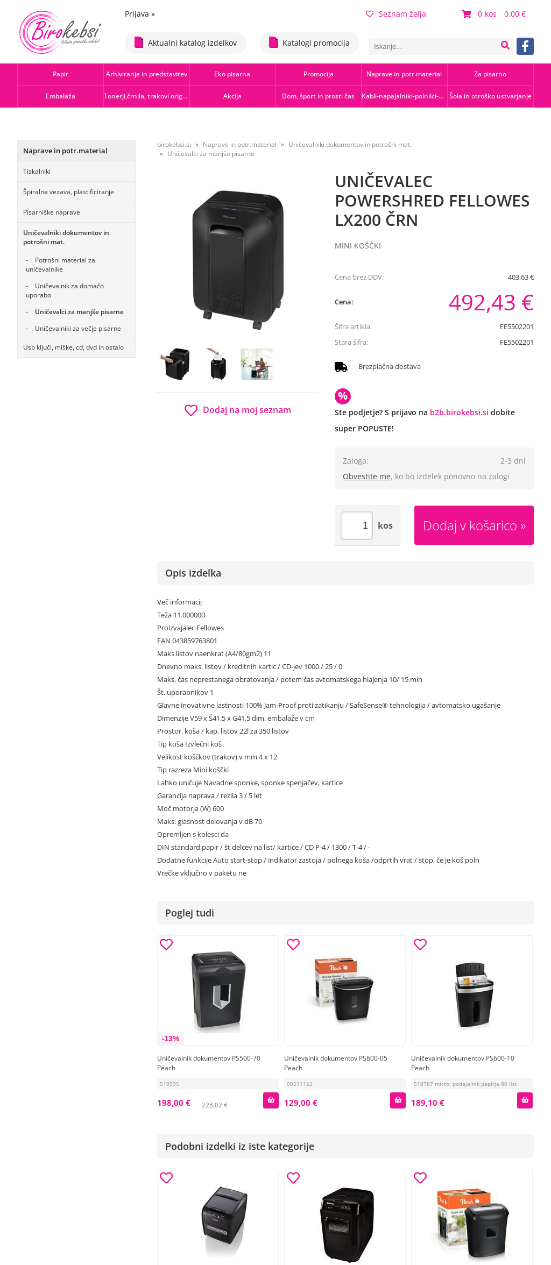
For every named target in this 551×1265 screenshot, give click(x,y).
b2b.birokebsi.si (459, 412)
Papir (60, 74)
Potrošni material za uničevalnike (60, 264)
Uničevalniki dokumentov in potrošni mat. (66, 237)
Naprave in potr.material (404, 74)
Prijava (140, 14)
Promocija (318, 74)
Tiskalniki (37, 171)
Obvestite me (367, 476)
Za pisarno (490, 74)
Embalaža (60, 96)
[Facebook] (525, 46)
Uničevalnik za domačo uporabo (65, 290)
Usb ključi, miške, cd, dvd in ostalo (73, 347)
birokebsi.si (174, 144)
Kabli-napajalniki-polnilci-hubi (404, 96)
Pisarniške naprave (51, 212)
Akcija (232, 96)
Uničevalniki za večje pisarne (78, 328)
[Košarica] (495, 14)
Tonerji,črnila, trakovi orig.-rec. (146, 96)
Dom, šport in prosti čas (318, 96)
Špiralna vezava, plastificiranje (68, 191)
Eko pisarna (232, 74)
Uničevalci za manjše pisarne (79, 311)
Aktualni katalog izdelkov (186, 42)
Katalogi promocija (309, 42)
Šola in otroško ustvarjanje (490, 96)
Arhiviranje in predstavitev (146, 74)
